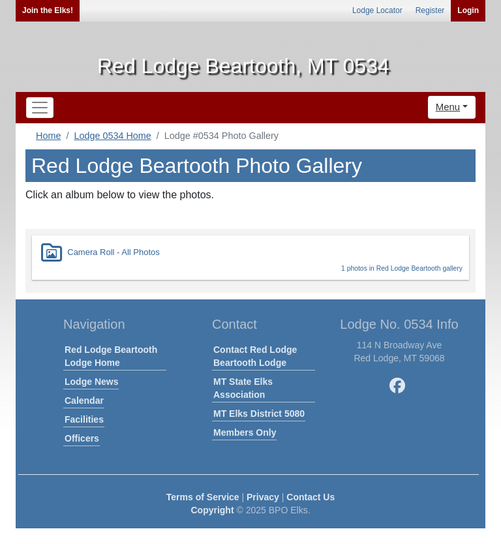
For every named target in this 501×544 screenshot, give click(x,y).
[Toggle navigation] (39, 107)
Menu (448, 106)
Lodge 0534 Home (112, 135)
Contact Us (310, 497)
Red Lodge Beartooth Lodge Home (111, 356)
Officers (82, 438)
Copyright (212, 510)
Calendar (84, 400)
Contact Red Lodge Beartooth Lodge (255, 356)
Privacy (263, 497)
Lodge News (91, 381)
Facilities (84, 419)
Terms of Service (202, 497)
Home (48, 135)
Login (468, 10)
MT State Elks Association (243, 388)
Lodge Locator (377, 10)
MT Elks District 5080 (259, 413)
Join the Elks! (47, 10)
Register (430, 10)
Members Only (244, 432)
